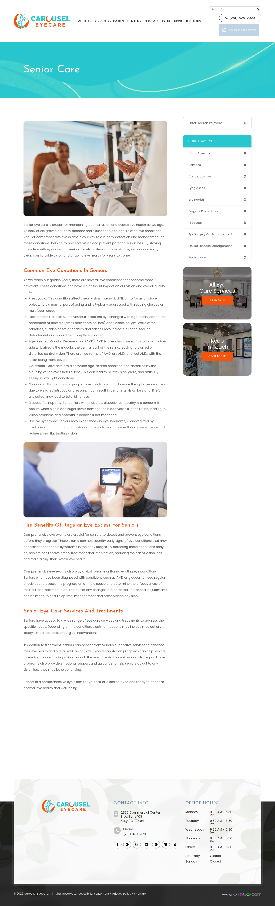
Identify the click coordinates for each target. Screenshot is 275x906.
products (196, 225)
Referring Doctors (184, 21)
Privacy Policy (121, 894)
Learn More (217, 304)
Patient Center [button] (127, 21)
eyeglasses (197, 189)
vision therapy (200, 153)
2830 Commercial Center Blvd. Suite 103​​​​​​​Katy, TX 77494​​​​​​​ (140, 816)
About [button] (85, 21)
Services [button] (102, 21)
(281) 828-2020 (135, 834)
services (195, 165)
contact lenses (201, 177)
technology (198, 261)
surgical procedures (204, 213)
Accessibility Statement (92, 894)
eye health (197, 201)
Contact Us (154, 21)
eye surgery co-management (212, 237)
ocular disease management (211, 249)
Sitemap (140, 894)
